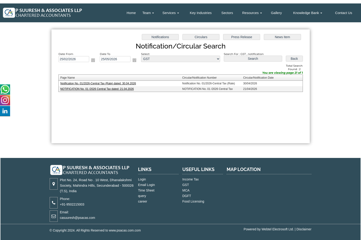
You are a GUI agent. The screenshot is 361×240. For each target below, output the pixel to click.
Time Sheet (150, 190)
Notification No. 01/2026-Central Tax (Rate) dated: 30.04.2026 (98, 83)
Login (146, 179)
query (146, 196)
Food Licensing (189, 201)
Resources (252, 13)
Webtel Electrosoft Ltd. (278, 229)
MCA (181, 190)
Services (170, 13)
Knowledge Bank (307, 13)
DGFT (182, 196)
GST (181, 185)
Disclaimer (303, 229)
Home (131, 13)
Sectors (227, 13)
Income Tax (186, 179)
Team (148, 13)
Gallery (276, 13)
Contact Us (343, 13)
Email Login (150, 185)
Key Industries (201, 13)
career (146, 201)
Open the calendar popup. (93, 60)
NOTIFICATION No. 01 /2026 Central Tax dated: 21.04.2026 (97, 89)
